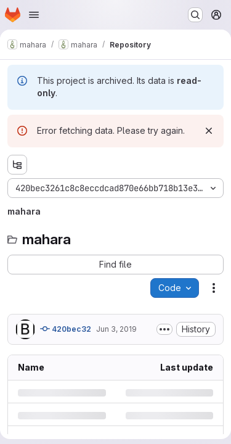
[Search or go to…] (195, 14)
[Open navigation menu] (34, 15)
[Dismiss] (208, 130)
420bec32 (65, 329)
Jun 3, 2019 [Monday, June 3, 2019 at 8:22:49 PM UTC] (116, 329)
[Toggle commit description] (164, 329)
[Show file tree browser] (17, 165)
